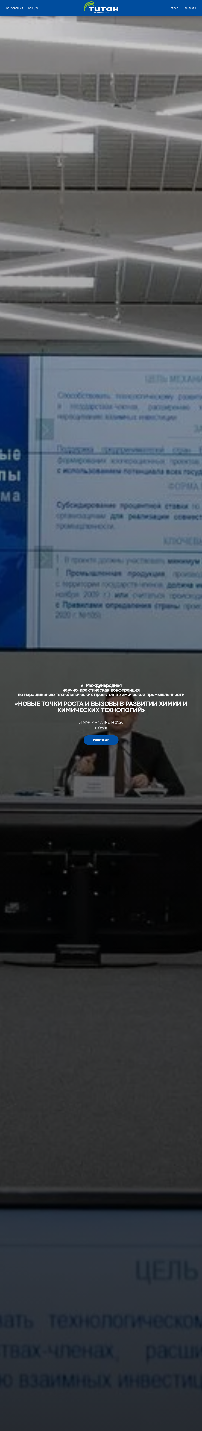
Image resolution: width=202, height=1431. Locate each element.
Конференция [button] (14, 8)
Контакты (190, 8)
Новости (174, 8)
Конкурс (33, 8)
